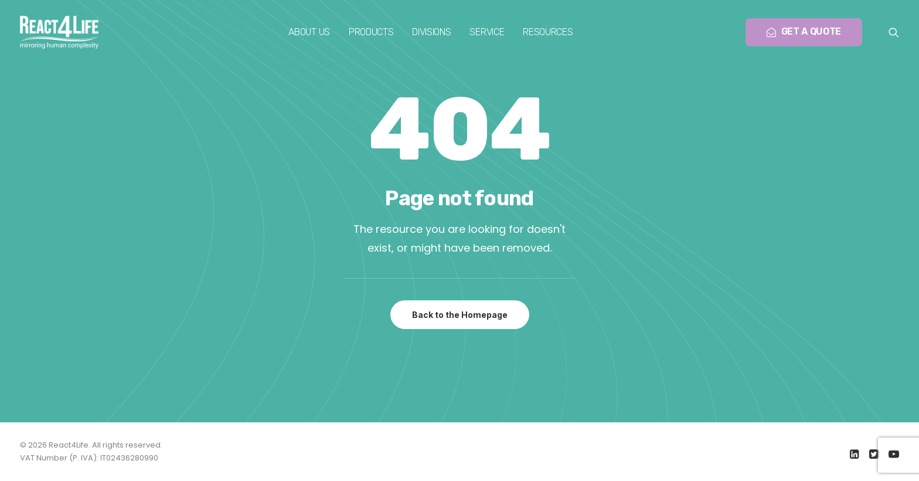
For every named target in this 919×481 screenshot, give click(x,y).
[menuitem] (309, 32)
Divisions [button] (431, 32)
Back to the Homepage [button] (460, 315)
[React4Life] (59, 32)
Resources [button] (548, 32)
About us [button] (308, 32)
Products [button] (371, 32)
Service (486, 32)
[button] (894, 32)
